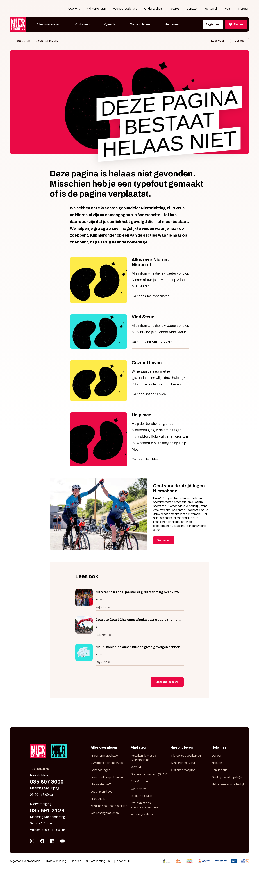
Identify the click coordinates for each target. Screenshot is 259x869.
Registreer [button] (213, 24)
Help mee (171, 24)
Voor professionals (125, 8)
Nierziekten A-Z (101, 784)
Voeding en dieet (101, 791)
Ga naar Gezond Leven (149, 394)
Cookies (76, 861)
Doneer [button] (236, 24)
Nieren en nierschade (104, 755)
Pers (227, 8)
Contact (192, 8)
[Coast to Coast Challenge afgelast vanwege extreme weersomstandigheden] (129, 627)
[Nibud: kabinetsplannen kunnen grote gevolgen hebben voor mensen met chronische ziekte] (129, 655)
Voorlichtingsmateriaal (105, 813)
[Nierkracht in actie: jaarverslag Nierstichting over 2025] (129, 600)
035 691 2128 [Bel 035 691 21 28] (47, 810)
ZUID (126, 861)
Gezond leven (140, 24)
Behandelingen (100, 770)
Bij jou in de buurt (141, 795)
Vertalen (240, 40)
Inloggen (243, 8)
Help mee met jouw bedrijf (228, 784)
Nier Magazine (140, 781)
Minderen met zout (183, 762)
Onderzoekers (153, 8)
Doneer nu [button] (164, 540)
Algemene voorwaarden (25, 861)
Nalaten (217, 762)
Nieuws (174, 8)
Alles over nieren (48, 24)
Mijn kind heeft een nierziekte (109, 805)
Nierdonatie (98, 798)
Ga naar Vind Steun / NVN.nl (152, 342)
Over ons (74, 8)
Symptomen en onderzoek (107, 762)
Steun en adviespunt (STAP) (149, 774)
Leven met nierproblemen (107, 777)
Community (138, 788)
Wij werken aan (96, 8)
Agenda (109, 24)
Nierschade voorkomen (186, 755)
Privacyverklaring (55, 861)
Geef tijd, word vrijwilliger (227, 777)
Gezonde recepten (183, 770)
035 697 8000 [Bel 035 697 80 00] (46, 782)
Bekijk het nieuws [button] (167, 681)
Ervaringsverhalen (142, 814)
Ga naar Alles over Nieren (150, 296)
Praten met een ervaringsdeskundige (144, 805)
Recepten (23, 41)
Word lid (136, 767)
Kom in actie (219, 770)
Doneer (216, 755)
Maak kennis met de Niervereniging (143, 757)
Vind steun (82, 24)
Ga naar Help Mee (145, 459)
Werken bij (211, 8)
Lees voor (217, 40)
